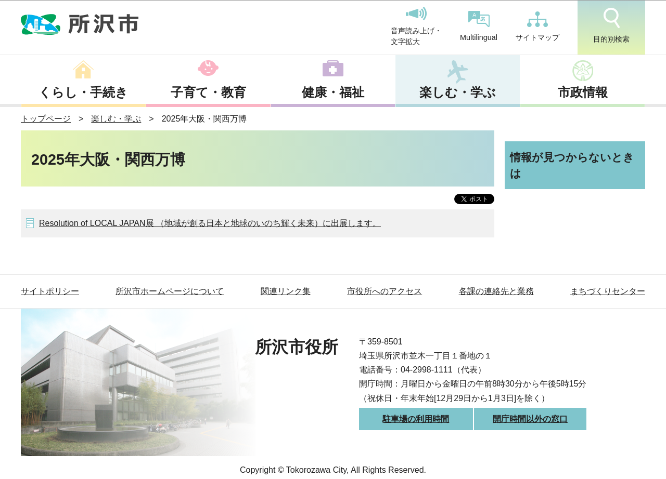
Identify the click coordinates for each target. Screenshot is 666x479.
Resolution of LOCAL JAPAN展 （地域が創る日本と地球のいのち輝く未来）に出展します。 (210, 223)
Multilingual (478, 26)
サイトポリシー (50, 291)
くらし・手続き (83, 92)
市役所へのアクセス (384, 291)
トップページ (46, 118)
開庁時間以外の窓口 (530, 419)
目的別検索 (611, 25)
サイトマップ (537, 26)
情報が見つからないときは (572, 165)
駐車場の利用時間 (415, 419)
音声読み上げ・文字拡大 (416, 26)
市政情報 (583, 92)
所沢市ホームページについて (170, 291)
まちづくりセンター (607, 291)
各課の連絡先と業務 (496, 291)
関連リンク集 (286, 291)
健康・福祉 (333, 92)
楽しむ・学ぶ (457, 92)
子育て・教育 (208, 92)
